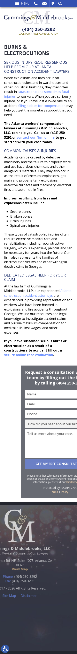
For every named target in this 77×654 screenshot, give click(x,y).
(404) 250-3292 (38, 29)
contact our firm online (36, 137)
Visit (52, 3)
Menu (25, 3)
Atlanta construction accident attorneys (37, 293)
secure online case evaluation (28, 355)
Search (60, 3)
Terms (73, 492)
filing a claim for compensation (42, 105)
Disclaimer (12, 595)
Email (44, 3)
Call (36, 3)
